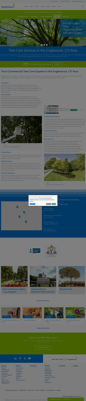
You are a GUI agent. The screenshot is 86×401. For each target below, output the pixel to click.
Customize (32, 204)
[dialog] (43, 200)
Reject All (48, 204)
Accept (54, 204)
